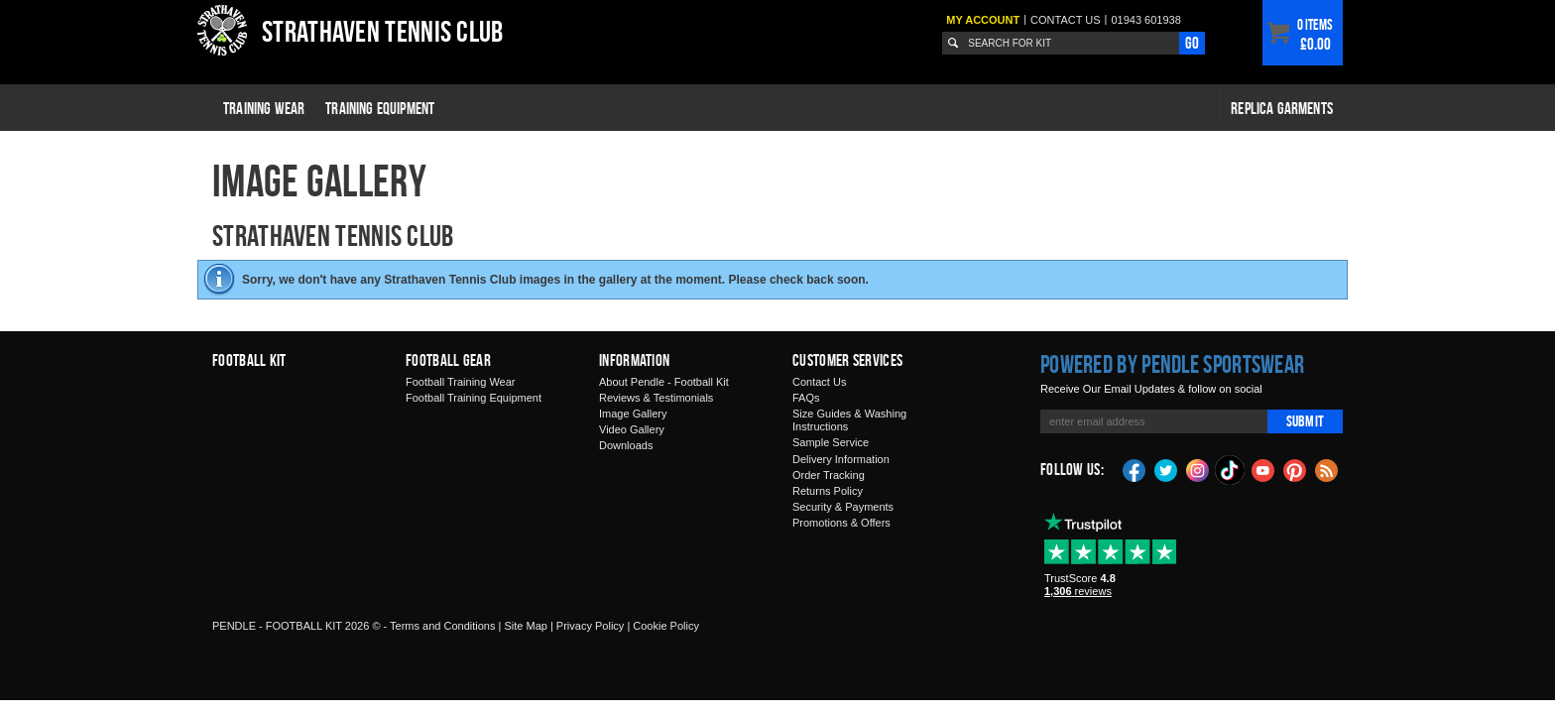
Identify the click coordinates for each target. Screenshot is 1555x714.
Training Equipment (379, 108)
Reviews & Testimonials (656, 398)
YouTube (1263, 469)
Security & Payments (843, 507)
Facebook (1134, 469)
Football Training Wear (460, 382)
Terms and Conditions (442, 626)
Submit (1305, 421)
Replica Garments (1282, 108)
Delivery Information (841, 459)
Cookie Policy (666, 626)
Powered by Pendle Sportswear (1172, 364)
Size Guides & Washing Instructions (849, 420)
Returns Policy (827, 491)
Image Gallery (632, 413)
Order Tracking (828, 475)
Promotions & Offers (841, 523)
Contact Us (819, 382)
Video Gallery (631, 429)
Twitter (1166, 469)
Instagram (1198, 469)
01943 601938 (1145, 20)
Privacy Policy (590, 626)
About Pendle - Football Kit (664, 382)
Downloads (626, 445)
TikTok (1231, 470)
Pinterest (1295, 469)
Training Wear (263, 108)
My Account (982, 20)
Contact (1065, 20)
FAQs (806, 398)
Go (1192, 43)
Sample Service (830, 442)
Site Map (525, 626)
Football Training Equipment (473, 398)
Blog (1327, 469)
